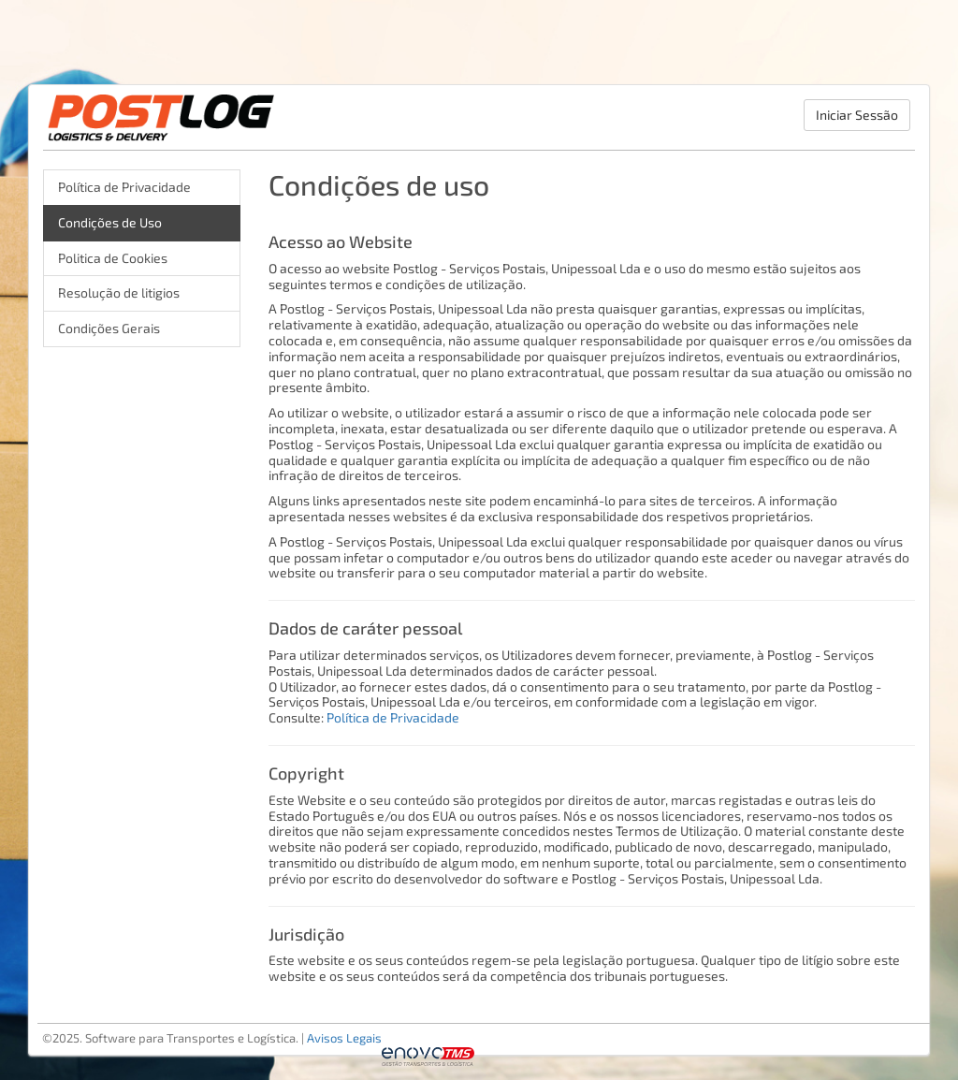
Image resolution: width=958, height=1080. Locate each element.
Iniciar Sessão (857, 115)
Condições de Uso (110, 222)
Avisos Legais (344, 1037)
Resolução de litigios (119, 292)
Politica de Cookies (112, 258)
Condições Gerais (109, 328)
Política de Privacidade (124, 187)
